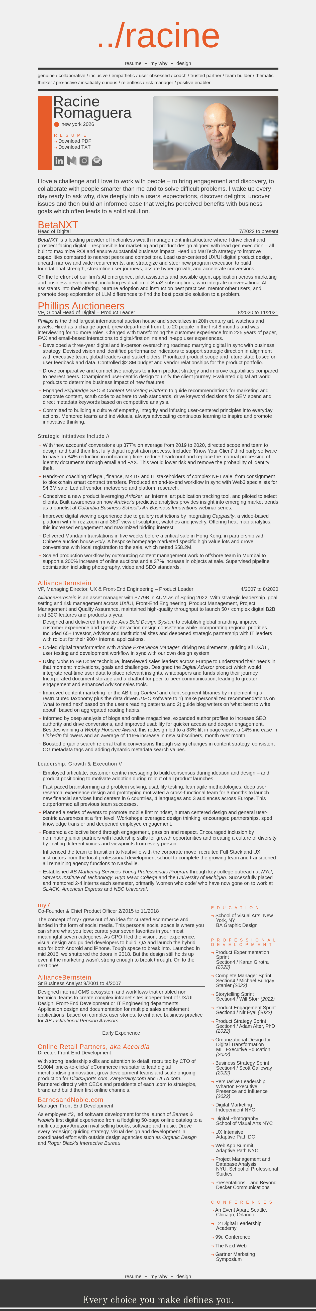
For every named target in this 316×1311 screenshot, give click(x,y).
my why (158, 63)
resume (133, 63)
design (183, 63)
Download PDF (74, 141)
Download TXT (74, 147)
